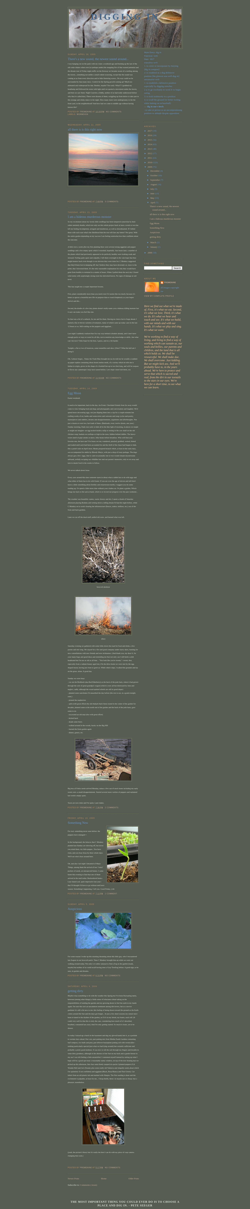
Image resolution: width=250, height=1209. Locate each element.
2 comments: (112, 808)
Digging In (125, 17)
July (152, 189)
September (155, 180)
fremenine (170, 282)
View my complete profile (159, 296)
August (153, 184)
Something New (78, 823)
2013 (150, 149)
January (154, 247)
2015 (150, 140)
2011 (150, 158)
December (155, 171)
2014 (150, 144)
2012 (150, 153)
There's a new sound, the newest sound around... (98, 59)
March (153, 242)
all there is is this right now (85, 129)
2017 (150, 130)
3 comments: (112, 202)
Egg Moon (74, 393)
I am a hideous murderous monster (89, 217)
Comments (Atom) (88, 1185)
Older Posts (133, 1178)
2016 (150, 135)
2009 (150, 167)
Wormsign (82, 114)
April (153, 202)
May (152, 198)
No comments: (114, 112)
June (152, 193)
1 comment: (111, 894)
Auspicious (75, 909)
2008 (150, 252)
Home (104, 1178)
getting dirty (75, 991)
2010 (150, 162)
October (154, 175)
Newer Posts (73, 1178)
